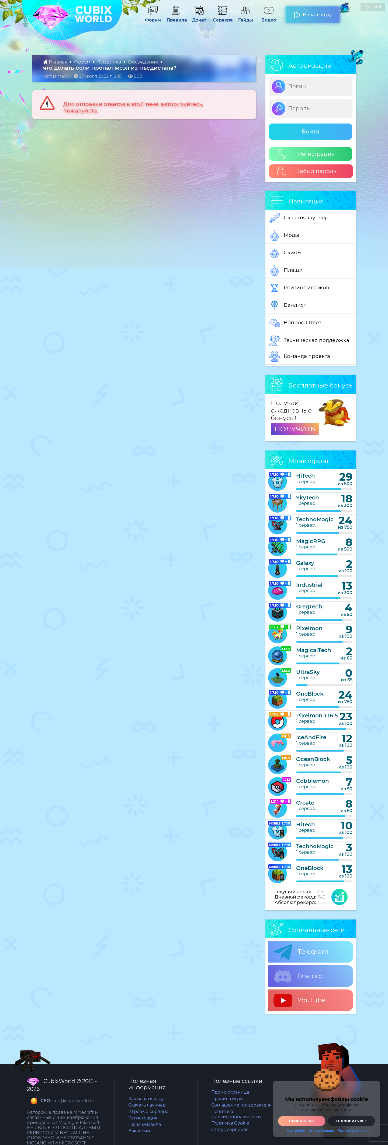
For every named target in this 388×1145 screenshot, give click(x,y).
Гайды (245, 17)
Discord (298, 976)
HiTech (305, 476)
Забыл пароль (306, 171)
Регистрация (305, 154)
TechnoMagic (315, 519)
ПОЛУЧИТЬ (295, 429)
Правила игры (227, 1098)
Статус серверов (230, 1129)
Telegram (300, 952)
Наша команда (144, 1124)
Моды (284, 235)
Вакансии (139, 1130)
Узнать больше (321, 1131)
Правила (176, 17)
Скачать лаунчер (298, 218)
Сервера (222, 17)
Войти (310, 131)
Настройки (296, 1131)
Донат (199, 17)
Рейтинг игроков (299, 288)
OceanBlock (313, 759)
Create (305, 802)
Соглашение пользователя (241, 1105)
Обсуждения (143, 62)
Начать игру (313, 12)
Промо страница (230, 1092)
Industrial (309, 585)
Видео (268, 17)
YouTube (299, 1000)
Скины (285, 253)
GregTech (309, 606)
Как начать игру (146, 1098)
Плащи (286, 270)
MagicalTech (313, 650)
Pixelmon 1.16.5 (317, 715)
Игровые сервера (148, 1111)
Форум (152, 17)
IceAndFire (311, 737)
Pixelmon (309, 628)
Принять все (301, 1121)
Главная (55, 62)
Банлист (287, 305)
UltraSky (308, 672)
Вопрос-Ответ (295, 323)
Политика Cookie (230, 1123)
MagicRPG (310, 541)
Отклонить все (351, 1121)
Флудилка (109, 62)
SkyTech (307, 497)
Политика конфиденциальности (236, 1114)
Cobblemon (312, 781)
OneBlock (310, 693)
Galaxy (305, 563)
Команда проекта (299, 356)
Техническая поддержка (309, 341)
